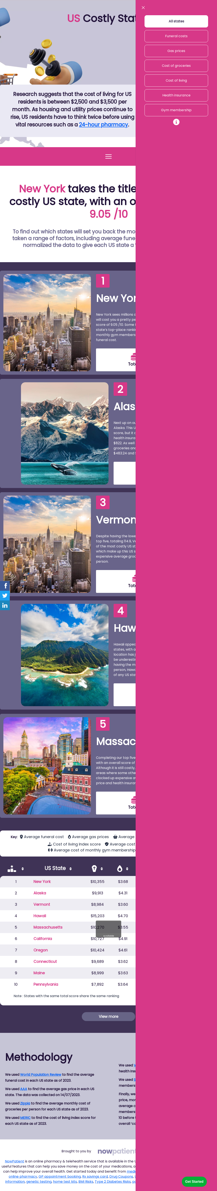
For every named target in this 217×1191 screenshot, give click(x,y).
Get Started (194, 1181)
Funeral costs (176, 36)
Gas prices (176, 50)
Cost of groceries (176, 65)
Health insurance (176, 95)
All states (176, 21)
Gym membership (176, 110)
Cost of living (176, 80)
